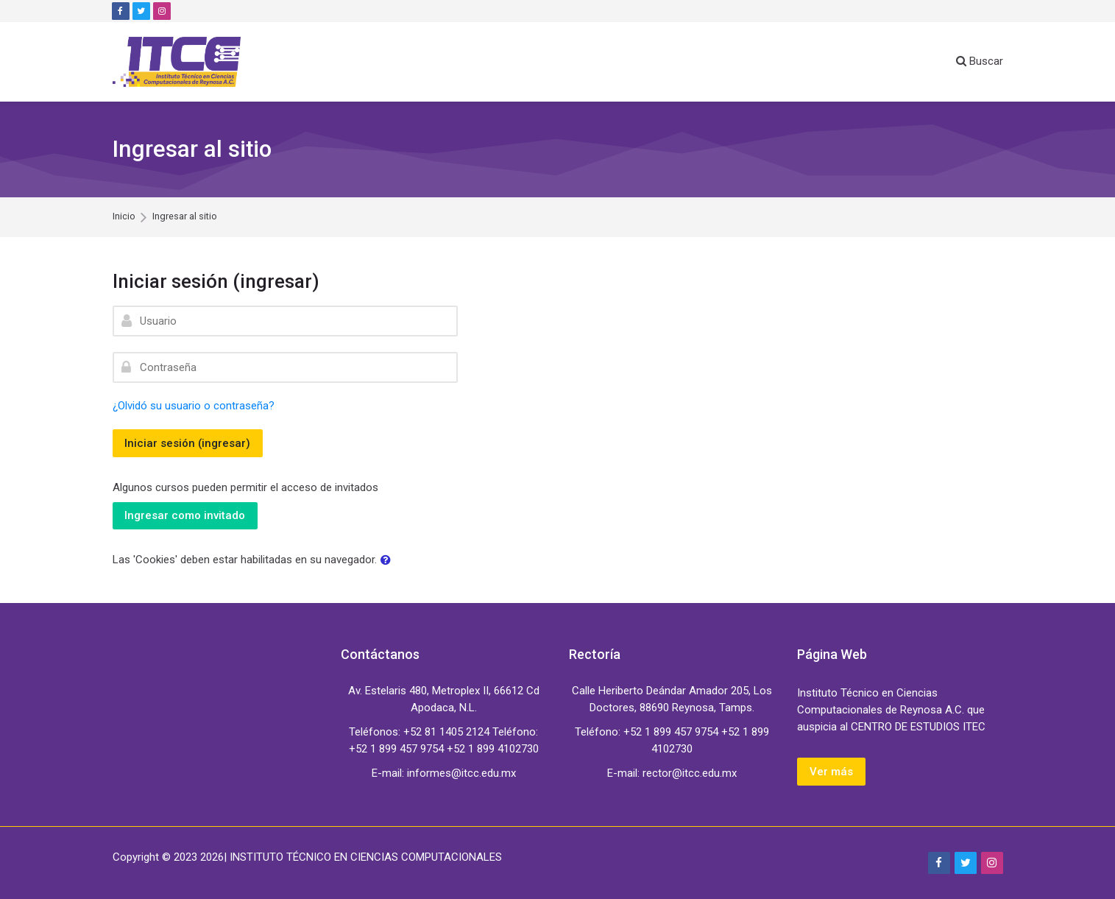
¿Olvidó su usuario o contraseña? (194, 405)
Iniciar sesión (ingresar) (188, 443)
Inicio (124, 217)
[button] (388, 560)
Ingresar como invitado (185, 515)
